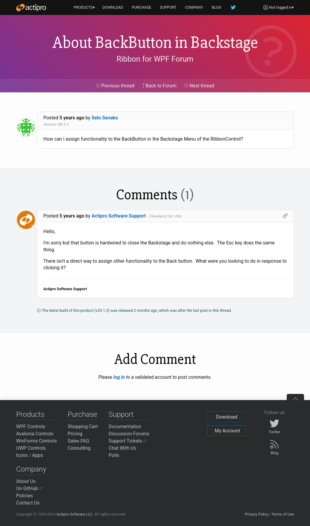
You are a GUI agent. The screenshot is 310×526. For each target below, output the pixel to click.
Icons (22, 455)
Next (199, 86)
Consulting (79, 448)
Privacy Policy (256, 514)
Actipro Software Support (118, 216)
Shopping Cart (83, 426)
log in (119, 377)
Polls (114, 455)
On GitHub (29, 488)
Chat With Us (122, 448)
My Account (227, 431)
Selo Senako (104, 118)
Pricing (75, 434)
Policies (24, 495)
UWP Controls (31, 448)
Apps (37, 455)
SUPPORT (168, 7)
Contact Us (28, 503)
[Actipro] (31, 7)
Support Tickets (128, 441)
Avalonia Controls (34, 434)
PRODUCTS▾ (84, 7)
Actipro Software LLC (74, 514)
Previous (115, 86)
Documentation (125, 426)
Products (30, 414)
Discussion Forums (129, 434)
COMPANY (194, 7)
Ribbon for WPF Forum (154, 58)
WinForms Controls (36, 441)
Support (121, 414)
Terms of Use (282, 514)
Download (226, 417)
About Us (26, 481)
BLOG (216, 7)
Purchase (82, 414)
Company (31, 469)
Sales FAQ (78, 441)
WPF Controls (30, 426)
